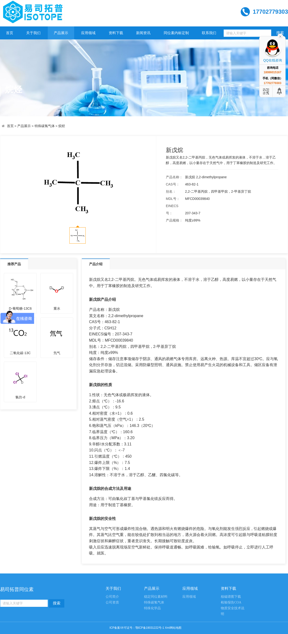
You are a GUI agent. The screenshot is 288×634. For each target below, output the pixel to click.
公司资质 (112, 602)
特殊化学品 (152, 608)
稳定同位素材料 (156, 596)
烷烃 (61, 126)
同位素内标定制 (176, 33)
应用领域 (88, 33)
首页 (9, 33)
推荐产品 (14, 264)
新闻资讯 (143, 33)
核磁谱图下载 (231, 596)
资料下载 (116, 33)
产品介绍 (95, 264)
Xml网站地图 (173, 627)
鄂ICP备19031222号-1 (149, 627)
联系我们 (209, 33)
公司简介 (112, 596)
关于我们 (33, 33)
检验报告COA (231, 602)
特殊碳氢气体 (45, 126)
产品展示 (61, 33)
